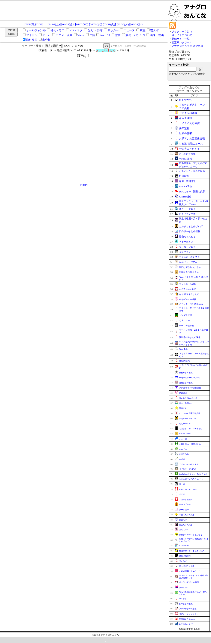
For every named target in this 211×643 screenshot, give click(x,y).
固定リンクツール (182, 42)
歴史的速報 (184, 361)
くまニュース (185, 320)
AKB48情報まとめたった (190, 571)
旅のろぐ (183, 520)
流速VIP (182, 408)
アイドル (31, 35)
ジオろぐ (183, 561)
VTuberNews (184, 546)
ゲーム (46, 35)
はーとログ (184, 587)
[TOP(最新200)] (33, 24)
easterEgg (183, 449)
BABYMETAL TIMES (188, 489)
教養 (118, 35)
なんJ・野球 (95, 30)
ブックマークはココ (183, 31)
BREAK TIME (185, 434)
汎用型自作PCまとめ (189, 272)
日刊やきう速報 (186, 373)
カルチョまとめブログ (191, 226)
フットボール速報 (187, 284)
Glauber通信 (185, 196)
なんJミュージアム (188, 262)
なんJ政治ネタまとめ (189, 294)
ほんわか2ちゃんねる (188, 398)
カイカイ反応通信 (189, 123)
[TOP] (84, 185)
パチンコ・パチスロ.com (191, 304)
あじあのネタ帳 (187, 153)
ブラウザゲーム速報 (187, 609)
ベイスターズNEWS (187, 469)
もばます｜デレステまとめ (190, 429)
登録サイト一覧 (181, 38)
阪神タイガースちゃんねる (190, 535)
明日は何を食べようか (190, 267)
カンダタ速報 (185, 315)
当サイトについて (182, 35)
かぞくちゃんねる (187, 289)
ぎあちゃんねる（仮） (188, 418)
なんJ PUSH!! (184, 424)
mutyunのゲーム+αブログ (190, 377)
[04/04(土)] (54, 24)
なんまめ (183, 349)
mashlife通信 (185, 186)
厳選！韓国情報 (187, 181)
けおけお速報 (185, 556)
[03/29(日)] (137, 24)
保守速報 (184, 128)
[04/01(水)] (95, 24)
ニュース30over (185, 403)
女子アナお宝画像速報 (192, 138)
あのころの (184, 454)
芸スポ (154, 30)
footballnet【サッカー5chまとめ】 (193, 474)
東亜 (142, 30)
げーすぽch (184, 510)
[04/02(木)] (81, 24)
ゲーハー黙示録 (186, 325)
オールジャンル (36, 30)
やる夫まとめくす (189, 148)
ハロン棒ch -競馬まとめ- (190, 444)
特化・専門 (57, 30)
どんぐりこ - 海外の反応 (192, 171)
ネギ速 (182, 459)
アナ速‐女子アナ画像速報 (190, 388)
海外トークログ (187, 209)
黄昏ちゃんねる (186, 525)
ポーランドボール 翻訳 (189, 582)
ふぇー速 (183, 439)
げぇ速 (182, 484)
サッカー (113, 30)
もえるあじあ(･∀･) (189, 257)
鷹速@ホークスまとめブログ (191, 551)
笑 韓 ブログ (187, 246)
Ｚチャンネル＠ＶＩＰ (188, 464)
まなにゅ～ (184, 530)
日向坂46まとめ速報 (189, 231)
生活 (92, 35)
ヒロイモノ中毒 (187, 214)
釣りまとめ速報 (186, 604)
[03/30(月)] (123, 24)
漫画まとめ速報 (186, 383)
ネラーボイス (186, 241)
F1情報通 (184, 176)
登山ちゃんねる (187, 236)
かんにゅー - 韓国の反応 (192, 191)
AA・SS (105, 35)
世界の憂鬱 (185, 133)
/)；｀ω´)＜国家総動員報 (189, 413)
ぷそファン (185, 252)
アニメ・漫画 (64, 35)
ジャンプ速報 (185, 504)
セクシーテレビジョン (188, 614)
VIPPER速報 (185, 158)
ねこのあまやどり (187, 624)
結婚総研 (183, 393)
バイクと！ (184, 599)
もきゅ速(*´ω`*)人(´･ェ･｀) (190, 479)
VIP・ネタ (76, 30)
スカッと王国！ (186, 499)
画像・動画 (157, 35)
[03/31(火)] (109, 24)
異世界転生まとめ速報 (190, 337)
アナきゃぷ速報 (188, 112)
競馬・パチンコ (135, 35)
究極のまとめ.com (187, 619)
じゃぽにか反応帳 (187, 566)
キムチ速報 (185, 118)
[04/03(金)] (68, 24)
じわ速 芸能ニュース (191, 143)
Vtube (80, 35)
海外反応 (31, 39)
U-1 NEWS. (185, 100)
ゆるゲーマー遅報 (187, 299)
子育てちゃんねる (187, 515)
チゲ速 (182, 494)
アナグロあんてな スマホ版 (187, 45)
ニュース (129, 30)
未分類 (46, 39)
